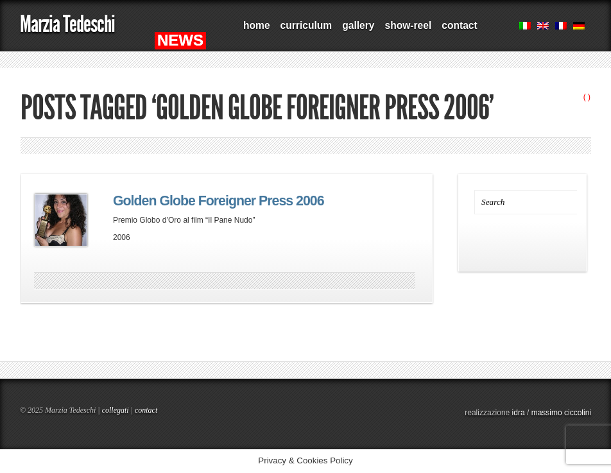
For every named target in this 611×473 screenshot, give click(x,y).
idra (518, 412)
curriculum (306, 25)
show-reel (407, 25)
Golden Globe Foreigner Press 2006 (218, 201)
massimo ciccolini (561, 412)
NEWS (180, 40)
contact (459, 25)
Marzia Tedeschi (67, 24)
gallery (358, 25)
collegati (115, 410)
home (256, 25)
